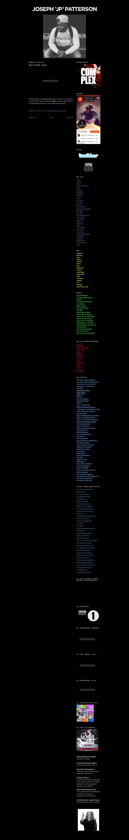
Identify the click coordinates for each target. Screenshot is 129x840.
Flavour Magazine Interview (85, 560)
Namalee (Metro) (82, 430)
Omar (78, 188)
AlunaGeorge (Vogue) (83, 390)
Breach (79, 196)
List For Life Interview (83, 535)
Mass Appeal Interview (83, 496)
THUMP (79, 403)
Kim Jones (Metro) (82, 438)
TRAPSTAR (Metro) (82, 432)
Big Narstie (80, 194)
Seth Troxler (80, 232)
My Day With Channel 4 (84, 572)
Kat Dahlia (80, 213)
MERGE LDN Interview (83, 550)
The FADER (80, 526)
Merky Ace (80, 221)
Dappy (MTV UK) (82, 459)
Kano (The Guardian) (83, 443)
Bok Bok (79, 182)
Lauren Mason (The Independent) (87, 440)
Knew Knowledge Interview (85, 545)
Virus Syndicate (81, 207)
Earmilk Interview (82, 570)
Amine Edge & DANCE (83, 234)
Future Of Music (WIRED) (84, 464)
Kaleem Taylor (81, 217)
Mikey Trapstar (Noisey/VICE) (86, 417)
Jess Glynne (80, 202)
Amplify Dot (80, 238)
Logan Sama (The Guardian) (85, 445)
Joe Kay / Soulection (83, 186)
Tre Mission (80, 236)
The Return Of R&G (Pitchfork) (86, 380)
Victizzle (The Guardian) (84, 447)
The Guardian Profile (83, 494)
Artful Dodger (81, 240)
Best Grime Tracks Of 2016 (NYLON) (87, 382)
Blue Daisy (80, 211)
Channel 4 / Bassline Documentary (87, 540)
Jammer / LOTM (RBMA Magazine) (87, 420)
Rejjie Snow (80, 223)
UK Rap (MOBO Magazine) (85, 474)
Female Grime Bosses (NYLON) (86, 384)
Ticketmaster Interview (84, 504)
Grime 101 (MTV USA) (83, 405)
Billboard (79, 397)
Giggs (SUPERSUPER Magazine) (86, 422)
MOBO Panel (80, 514)
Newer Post (32, 117)
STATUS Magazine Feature (85, 562)
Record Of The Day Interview (85, 565)
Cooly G (79, 198)
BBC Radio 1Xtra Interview (85, 509)
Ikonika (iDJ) (80, 461)
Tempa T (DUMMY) (82, 468)
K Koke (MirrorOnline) (83, 455)
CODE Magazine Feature (84, 567)
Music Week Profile (82, 501)
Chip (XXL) (80, 457)
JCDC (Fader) (81, 451)
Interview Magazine (83, 399)
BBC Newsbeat (81, 491)
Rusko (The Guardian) (83, 449)
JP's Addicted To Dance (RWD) (86, 548)
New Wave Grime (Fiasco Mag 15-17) (88, 476)
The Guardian (81, 531)
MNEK (78, 225)
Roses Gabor (80, 230)
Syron (78, 244)
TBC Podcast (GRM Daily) (84, 521)
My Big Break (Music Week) (85, 555)
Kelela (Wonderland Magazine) (86, 407)
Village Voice (80, 394)
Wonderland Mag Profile (84, 533)
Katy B (78, 184)
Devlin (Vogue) (81, 392)
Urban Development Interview (86, 528)
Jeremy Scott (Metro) (83, 426)
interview (48, 101)
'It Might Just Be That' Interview (86, 516)
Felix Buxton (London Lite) (84, 478)
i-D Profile (80, 523)
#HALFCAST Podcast (83, 518)
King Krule (80, 192)
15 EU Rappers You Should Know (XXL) (88, 409)
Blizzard (79, 205)
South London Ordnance (84, 209)
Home (51, 117)
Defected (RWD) (82, 413)
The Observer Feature (83, 557)
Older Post (70, 117)
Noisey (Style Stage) (83, 401)
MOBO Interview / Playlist (84, 506)
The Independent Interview (85, 489)
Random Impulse (82, 242)
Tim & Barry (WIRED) (83, 466)
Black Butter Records (83, 215)
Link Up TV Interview (83, 538)
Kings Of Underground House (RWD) (88, 415)
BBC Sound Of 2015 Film (84, 543)
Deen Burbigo (81, 228)
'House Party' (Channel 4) (84, 553)
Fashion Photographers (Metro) (86, 428)
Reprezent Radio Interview (85, 511)
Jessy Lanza (80, 200)
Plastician (79, 190)
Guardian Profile (81, 499)
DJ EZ (78, 179)
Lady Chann (80, 219)
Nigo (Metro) (80, 436)
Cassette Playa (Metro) (83, 434)
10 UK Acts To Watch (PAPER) (86, 411)
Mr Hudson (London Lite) (84, 480)
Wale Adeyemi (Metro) (83, 424)
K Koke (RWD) (81, 453)
